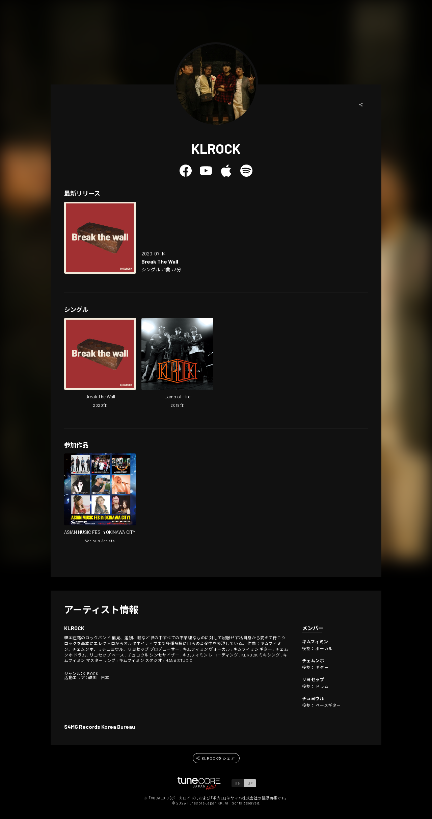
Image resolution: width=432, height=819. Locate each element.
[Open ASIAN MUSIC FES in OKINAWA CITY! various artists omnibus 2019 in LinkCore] (100, 499)
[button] (361, 104)
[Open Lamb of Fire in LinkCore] (177, 363)
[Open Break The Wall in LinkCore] (100, 238)
